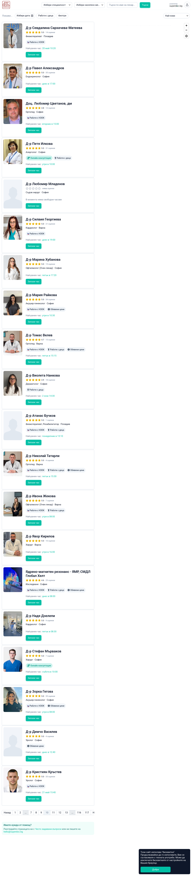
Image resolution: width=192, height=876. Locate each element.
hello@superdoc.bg (13, 819)
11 (53, 800)
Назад (7, 800)
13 (66, 800)
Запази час (33, 55)
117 (87, 800)
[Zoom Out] (186, 30)
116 (79, 800)
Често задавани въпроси (48, 816)
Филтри (62, 16)
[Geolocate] (186, 36)
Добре (155, 869)
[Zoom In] (186, 26)
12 (59, 800)
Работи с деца (45, 16)
